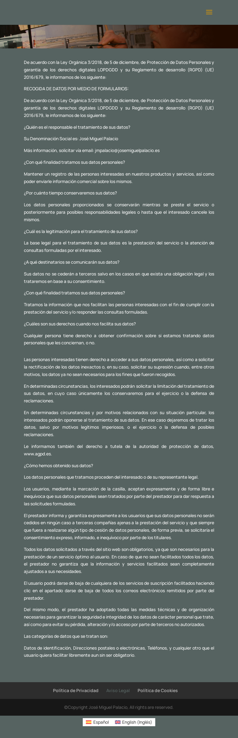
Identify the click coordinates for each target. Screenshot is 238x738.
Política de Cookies (158, 690)
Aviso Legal (118, 690)
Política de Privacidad (76, 690)
